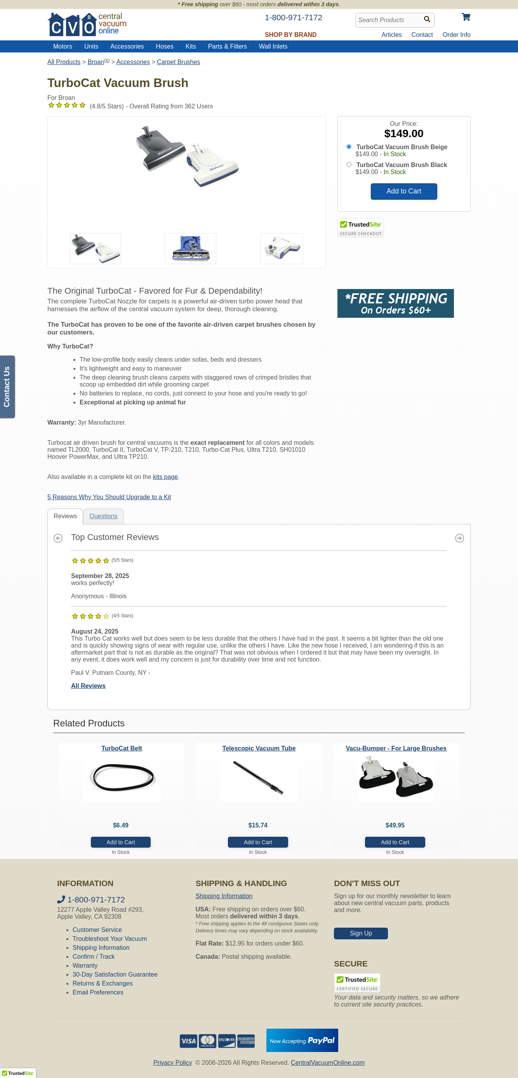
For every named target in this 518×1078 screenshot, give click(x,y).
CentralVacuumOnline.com (328, 1062)
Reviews (65, 516)
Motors (62, 46)
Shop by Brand (291, 34)
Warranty (85, 965)
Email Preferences (98, 992)
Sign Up (361, 933)
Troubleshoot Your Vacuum (110, 938)
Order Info (457, 34)
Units (91, 46)
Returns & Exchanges (103, 983)
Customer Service (97, 929)
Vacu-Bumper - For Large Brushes (396, 748)
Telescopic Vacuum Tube (259, 748)
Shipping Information (101, 947)
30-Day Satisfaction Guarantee (115, 974)
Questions (103, 516)
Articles (391, 34)
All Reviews (88, 686)
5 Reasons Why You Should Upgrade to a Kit (109, 497)
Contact (422, 34)
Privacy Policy (172, 1062)
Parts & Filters (227, 46)
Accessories (127, 46)
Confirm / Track (94, 956)
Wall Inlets (273, 46)
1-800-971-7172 (91, 899)
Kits (191, 46)
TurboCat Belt (121, 748)
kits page (165, 477)
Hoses (165, 46)
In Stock (395, 154)
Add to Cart (404, 191)
